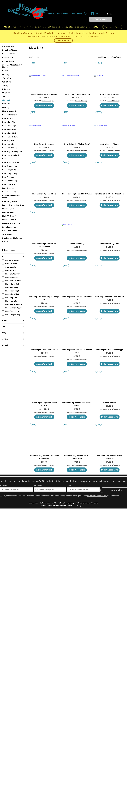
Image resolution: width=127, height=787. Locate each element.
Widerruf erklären (83, 503)
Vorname (3, 485)
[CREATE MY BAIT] (63, 40)
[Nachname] (49, 489)
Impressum (33, 503)
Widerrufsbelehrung (66, 503)
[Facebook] (108, 14)
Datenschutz (45, 503)
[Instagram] (111, 14)
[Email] (82, 489)
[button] (85, 13)
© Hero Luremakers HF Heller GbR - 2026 (56, 505)
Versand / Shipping (48, 101)
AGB (54, 503)
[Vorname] (15, 489)
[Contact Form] (112, 27)
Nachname (38, 485)
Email (69, 485)
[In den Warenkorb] (44, 105)
